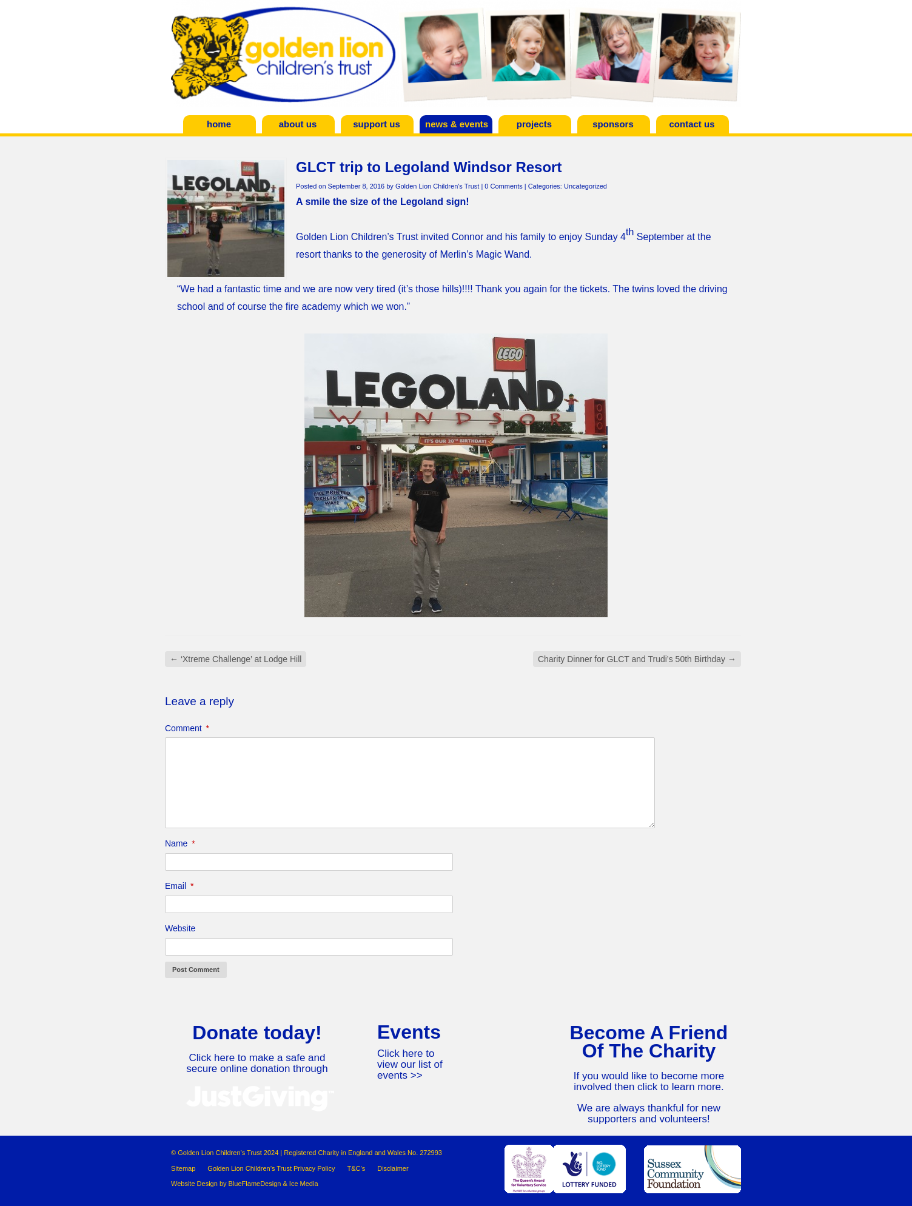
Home (219, 124)
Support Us (376, 124)
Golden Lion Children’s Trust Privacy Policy (271, 1168)
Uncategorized (585, 186)
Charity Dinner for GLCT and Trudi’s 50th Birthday (637, 659)
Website (180, 928)
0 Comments (503, 186)
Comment (187, 728)
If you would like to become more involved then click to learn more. (649, 1081)
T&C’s (356, 1168)
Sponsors (613, 124)
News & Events (456, 124)
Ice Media (303, 1183)
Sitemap (183, 1168)
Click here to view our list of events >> (410, 1064)
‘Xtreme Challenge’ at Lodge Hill (235, 659)
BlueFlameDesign (255, 1183)
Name (180, 843)
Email (179, 886)
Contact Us (691, 124)
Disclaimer (392, 1168)
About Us (298, 124)
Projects (534, 124)
